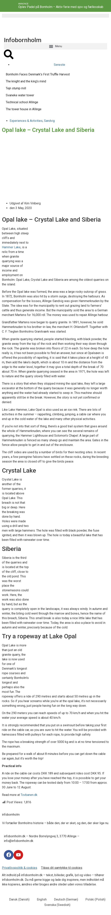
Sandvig (49, 121)
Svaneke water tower (20, 95)
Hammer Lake (11, 247)
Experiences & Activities (26, 121)
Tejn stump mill (16, 88)
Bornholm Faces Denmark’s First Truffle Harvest (38, 74)
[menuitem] (17, 899)
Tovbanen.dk (29, 795)
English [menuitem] (42, 899)
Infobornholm (22, 40)
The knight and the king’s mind (26, 81)
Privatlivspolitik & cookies (19, 868)
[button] (55, 46)
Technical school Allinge (22, 102)
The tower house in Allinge (23, 109)
